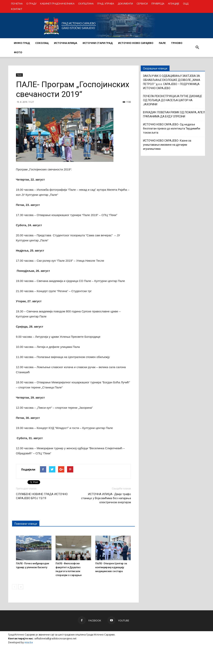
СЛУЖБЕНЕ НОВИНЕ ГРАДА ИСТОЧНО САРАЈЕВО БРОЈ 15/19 (42, 496)
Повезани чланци (25, 523)
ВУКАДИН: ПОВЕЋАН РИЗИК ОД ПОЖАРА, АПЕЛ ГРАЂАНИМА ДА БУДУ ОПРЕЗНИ (174, 114)
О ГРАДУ (31, 3)
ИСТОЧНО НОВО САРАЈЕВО (135, 43)
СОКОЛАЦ (42, 43)
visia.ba (28, 642)
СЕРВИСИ (142, 3)
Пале (19, 75)
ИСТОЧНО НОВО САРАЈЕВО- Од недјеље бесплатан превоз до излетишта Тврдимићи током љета (171, 128)
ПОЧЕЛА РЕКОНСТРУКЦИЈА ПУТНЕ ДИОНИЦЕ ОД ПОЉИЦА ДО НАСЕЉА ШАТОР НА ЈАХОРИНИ (172, 100)
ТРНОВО (176, 43)
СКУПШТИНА (86, 3)
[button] (197, 47)
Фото (18, 52)
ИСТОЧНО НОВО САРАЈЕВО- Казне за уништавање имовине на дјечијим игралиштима (167, 144)
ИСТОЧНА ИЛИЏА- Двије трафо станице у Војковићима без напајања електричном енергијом (106, 498)
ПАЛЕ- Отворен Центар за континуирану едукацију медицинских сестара (111, 567)
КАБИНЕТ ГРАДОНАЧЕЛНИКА (57, 3)
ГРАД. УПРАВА (105, 3)
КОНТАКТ (16, 9)
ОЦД (185, 3)
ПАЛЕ (162, 43)
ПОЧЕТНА (17, 3)
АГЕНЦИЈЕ (173, 3)
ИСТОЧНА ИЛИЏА (65, 43)
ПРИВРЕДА (157, 3)
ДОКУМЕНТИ (125, 3)
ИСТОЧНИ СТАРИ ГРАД (98, 43)
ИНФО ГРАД (22, 43)
